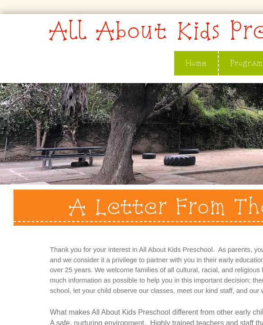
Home (196, 63)
